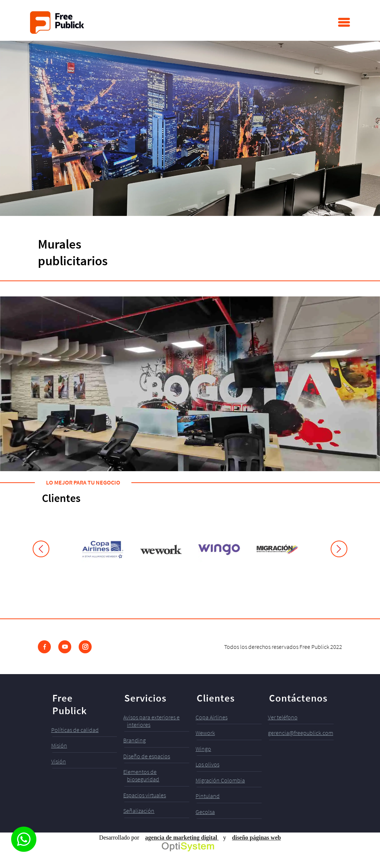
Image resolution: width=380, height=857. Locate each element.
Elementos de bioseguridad (141, 775)
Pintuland (208, 795)
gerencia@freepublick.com (300, 732)
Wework (205, 732)
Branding (134, 740)
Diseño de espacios (146, 756)
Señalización (138, 810)
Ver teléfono (283, 717)
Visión (58, 761)
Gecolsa (205, 811)
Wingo (203, 748)
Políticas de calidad (75, 729)
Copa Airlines (211, 717)
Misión (59, 745)
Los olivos (207, 764)
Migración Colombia (220, 780)
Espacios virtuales (144, 795)
